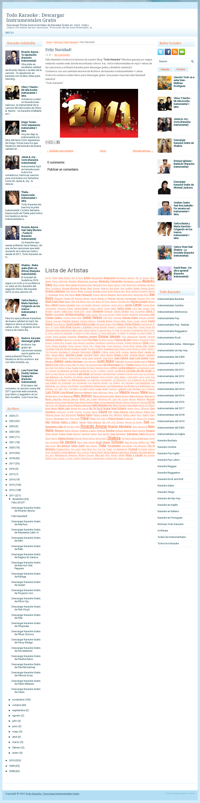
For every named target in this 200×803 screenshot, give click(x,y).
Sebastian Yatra (136, 433)
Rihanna (59, 430)
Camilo (137, 305)
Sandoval (86, 434)
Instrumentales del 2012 (171, 376)
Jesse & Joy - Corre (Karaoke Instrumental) (29, 160)
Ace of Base (77, 278)
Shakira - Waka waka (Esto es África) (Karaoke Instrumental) (30, 269)
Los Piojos (73, 386)
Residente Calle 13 (55, 426)
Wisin (122, 455)
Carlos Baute (81, 308)
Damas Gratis (130, 317)
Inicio (9, 32)
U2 (139, 449)
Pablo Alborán (121, 412)
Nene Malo (132, 405)
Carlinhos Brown (65, 308)
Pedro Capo (129, 415)
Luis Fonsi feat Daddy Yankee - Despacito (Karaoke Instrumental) (30, 376)
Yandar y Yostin (65, 458)
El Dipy (151, 330)
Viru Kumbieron (147, 452)
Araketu (135, 291)
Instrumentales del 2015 (171, 395)
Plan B (104, 418)
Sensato (78, 438)
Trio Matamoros (120, 449)
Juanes (58, 361)
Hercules (54, 352)
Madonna (78, 392)
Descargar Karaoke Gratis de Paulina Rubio (26, 657)
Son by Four (131, 442)
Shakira (114, 438)
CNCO (54, 305)
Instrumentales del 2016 (171, 401)
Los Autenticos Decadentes (99, 380)
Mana (144, 392)
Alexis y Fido (120, 285)
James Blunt (136, 352)
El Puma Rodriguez (108, 333)
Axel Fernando (84, 294)
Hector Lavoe (125, 349)
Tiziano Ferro (63, 449)
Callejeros (106, 305)
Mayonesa (103, 399)
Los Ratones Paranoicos (93, 386)
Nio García (83, 408)
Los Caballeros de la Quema (141, 380)
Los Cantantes (64, 383)
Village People (96, 452)
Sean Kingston (118, 434)
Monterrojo (135, 402)
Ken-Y (123, 365)
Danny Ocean (133, 321)
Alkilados (142, 285)
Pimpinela (59, 418)
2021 (12, 442)
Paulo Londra (101, 415)
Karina (151, 361)
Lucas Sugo (101, 389)
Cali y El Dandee (83, 305)
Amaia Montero (70, 288)
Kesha (130, 364)
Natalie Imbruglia (83, 405)
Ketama (137, 365)
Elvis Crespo (60, 336)
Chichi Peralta (121, 311)
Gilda (145, 342)
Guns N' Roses (63, 349)
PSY (110, 412)
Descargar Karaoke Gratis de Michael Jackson (184, 184)
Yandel (76, 458)
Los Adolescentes (76, 380)
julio (14, 720)
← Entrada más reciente (59, 150)
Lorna (147, 377)
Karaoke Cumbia (167, 446)
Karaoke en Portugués (170, 517)
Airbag (146, 278)
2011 (12, 495)
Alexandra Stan (85, 285)
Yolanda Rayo (98, 458)
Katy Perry (59, 364)
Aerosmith (97, 278)
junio (15, 726)
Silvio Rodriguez (139, 438)
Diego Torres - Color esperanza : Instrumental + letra (31, 126)
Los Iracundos (127, 383)
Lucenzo (113, 389)
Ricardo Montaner (120, 426)
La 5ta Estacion (127, 367)
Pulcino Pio (142, 418)
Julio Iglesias (89, 361)
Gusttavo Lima (111, 349)
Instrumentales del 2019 (171, 421)
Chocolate (58, 314)
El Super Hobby (145, 333)
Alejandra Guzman (88, 281)
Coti (152, 314)
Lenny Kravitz (106, 377)
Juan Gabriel (121, 358)
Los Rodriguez (142, 386)
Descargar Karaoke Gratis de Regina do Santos (26, 556)
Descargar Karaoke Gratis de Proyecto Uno (26, 592)
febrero (16, 747)
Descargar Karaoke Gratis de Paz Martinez (26, 649)
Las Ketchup (51, 377)
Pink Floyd (75, 418)
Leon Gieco (120, 377)
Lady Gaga (83, 373)
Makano (88, 392)
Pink (67, 418)
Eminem (72, 336)
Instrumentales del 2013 (171, 382)
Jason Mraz (57, 355)
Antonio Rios (119, 291)
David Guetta (73, 324)
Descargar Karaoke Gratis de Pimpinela (26, 625)
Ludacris (122, 389)
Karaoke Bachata (167, 440)
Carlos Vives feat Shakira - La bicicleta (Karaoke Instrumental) (184, 251)
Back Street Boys (125, 295)
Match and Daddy (88, 399)
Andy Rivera (71, 291)
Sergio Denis (101, 438)
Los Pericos (61, 386)
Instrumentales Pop (168, 318)
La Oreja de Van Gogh (139, 370)
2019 (12, 453)
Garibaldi (90, 343)
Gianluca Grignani (115, 343)
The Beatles (114, 445)
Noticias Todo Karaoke (66, 42)
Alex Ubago (71, 285)
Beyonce (141, 298)
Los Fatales (114, 383)
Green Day (100, 346)
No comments (62, 55)
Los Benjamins (120, 380)
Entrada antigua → (143, 150)
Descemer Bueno (104, 324)
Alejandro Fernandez (110, 281)
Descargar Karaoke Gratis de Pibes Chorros (26, 633)
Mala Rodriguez (100, 392)
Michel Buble (61, 402)
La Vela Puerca (57, 374)
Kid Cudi (49, 368)
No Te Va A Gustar (100, 408)
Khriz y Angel (148, 365)
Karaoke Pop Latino (169, 459)
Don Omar (65, 327)
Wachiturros (61, 455)
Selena (54, 438)
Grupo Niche (129, 346)
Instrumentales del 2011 (171, 369)
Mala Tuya (113, 392)
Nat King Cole (51, 405)
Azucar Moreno (100, 295)
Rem (153, 422)
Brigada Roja (124, 301)
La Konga (84, 370)
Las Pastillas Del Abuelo (71, 377)
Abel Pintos (64, 278)
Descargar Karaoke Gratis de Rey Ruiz (26, 523)
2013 (12, 484)
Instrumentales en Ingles (171, 434)
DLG (79, 317)
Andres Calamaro (55, 291)
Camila (128, 305)
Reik (146, 422)
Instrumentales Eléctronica (172, 311)
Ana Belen (114, 288)
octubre (16, 705)
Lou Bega (73, 389)
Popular (165, 69)
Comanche (133, 314)
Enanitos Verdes (87, 336)
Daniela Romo (104, 321)
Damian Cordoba (147, 318)
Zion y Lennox (125, 458)
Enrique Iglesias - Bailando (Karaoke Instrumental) (184, 163)
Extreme (151, 337)
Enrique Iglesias (109, 336)
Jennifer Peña (91, 355)
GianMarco (100, 343)
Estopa (142, 336)
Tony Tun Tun (99, 449)
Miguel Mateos (86, 402)
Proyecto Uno (130, 418)
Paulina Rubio (85, 414)
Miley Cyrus (100, 402)
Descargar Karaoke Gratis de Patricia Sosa (26, 674)
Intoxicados (85, 352)
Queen (151, 418)
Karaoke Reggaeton (169, 472)
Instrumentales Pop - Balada (173, 324)
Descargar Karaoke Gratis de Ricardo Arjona (26, 509)
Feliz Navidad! (19, 516)
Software (117, 442)
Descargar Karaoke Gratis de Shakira (184, 143)
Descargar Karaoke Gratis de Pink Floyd (26, 608)
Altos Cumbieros (53, 288)
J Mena (104, 352)
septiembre (18, 710)
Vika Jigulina (83, 452)
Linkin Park (132, 377)
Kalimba (119, 361)
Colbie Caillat (121, 314)
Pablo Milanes (136, 412)
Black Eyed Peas (54, 301)
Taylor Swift (78, 445)
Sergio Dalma (89, 438)
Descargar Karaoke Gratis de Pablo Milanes (26, 682)
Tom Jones (76, 449)
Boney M (100, 301)
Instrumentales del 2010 (171, 363)
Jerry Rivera (106, 355)
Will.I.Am (99, 455)
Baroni (94, 298)
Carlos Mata (110, 308)
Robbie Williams (71, 430)
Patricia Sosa (52, 415)
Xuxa (55, 458)
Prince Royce (115, 418)
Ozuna (103, 411)
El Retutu (122, 333)
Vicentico (56, 452)
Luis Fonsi (52, 392)
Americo (105, 288)
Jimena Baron (137, 355)
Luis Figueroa (148, 389)
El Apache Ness (104, 330)
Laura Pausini (91, 377)
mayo (15, 731)
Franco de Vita (123, 339)
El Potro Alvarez (90, 333)
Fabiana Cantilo (54, 339)
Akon (152, 278)
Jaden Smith (115, 352)
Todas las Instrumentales (172, 537)
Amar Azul (86, 288)
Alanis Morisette (60, 281)
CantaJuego (50, 308)
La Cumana (50, 371)
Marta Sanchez (53, 399)
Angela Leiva (100, 291)
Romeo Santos (123, 430)
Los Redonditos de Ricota (120, 386)
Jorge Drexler (75, 358)
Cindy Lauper (91, 314)
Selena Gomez (66, 438)
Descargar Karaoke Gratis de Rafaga (26, 575)
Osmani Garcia (90, 412)
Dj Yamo (55, 327)
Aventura (53, 294)
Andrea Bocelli (148, 288)
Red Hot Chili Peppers (113, 422)
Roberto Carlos (88, 430)
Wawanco (73, 455)
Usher (144, 449)
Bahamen (58, 298)
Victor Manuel (69, 452)
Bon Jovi (91, 301)
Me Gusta (123, 399)
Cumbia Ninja (69, 318)
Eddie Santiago (62, 330)
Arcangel (143, 291)
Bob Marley (81, 301)
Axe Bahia (70, 295)
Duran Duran (145, 327)
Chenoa (108, 311)
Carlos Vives (124, 308)
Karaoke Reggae (167, 466)
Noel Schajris (118, 408)
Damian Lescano (53, 321)
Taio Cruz (50, 445)
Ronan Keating (138, 430)
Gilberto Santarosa (133, 343)
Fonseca (110, 340)
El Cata (115, 330)
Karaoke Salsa (166, 485)
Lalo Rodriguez (109, 374)
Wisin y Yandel (134, 455)
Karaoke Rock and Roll (170, 479)
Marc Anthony (82, 396)
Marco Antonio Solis (103, 396)
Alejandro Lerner (132, 281)
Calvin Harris (117, 305)
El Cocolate (125, 330)
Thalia (102, 445)
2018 (12, 458)
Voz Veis (49, 455)
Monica (126, 402)
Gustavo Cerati (79, 349)
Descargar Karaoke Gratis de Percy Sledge (26, 641)
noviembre (18, 699)
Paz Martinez (115, 415)
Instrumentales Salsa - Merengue (176, 344)
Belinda (112, 298)
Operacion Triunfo (64, 412)
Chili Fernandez (137, 311)
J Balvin (95, 352)
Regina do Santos (133, 422)
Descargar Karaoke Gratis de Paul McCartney (26, 666)
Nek (110, 405)
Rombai (110, 430)
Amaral (96, 288)
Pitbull (84, 418)
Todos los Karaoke (168, 543)
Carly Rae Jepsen (140, 308)
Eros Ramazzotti (130, 337)
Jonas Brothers (60, 358)
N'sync (144, 402)
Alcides (73, 281)
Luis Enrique (134, 389)
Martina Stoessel (71, 399)
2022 (12, 437)
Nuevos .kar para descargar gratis (30, 340)
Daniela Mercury (88, 321)
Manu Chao (57, 396)
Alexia (110, 285)
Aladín (48, 281)
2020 (12, 447)
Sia (123, 438)
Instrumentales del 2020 (171, 427)
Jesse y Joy (121, 354)
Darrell (144, 321)
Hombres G (64, 352)
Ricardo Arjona (93, 426)
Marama (68, 396)
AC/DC (48, 278)
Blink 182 (70, 301)
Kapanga (129, 361)
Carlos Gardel (96, 308)
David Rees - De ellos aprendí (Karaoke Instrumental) (182, 272)
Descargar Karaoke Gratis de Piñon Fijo (26, 600)
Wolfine (48, 458)
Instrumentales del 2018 (171, 414)
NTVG (151, 402)
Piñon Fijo (95, 418)
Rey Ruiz (71, 427)
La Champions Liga (145, 368)
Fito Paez (93, 339)
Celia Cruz (67, 311)
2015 (12, 474)
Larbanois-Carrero (125, 374)
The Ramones (139, 446)
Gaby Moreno (79, 343)
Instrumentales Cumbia (170, 305)
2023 (12, 431)
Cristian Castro (53, 317)
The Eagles (127, 446)
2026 (12, 415)
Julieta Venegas (73, 361)
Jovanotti (98, 358)
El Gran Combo (52, 333)
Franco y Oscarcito (140, 340)
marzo (16, 742)
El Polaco (77, 333)
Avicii (61, 295)
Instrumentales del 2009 (171, 356)
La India (74, 370)
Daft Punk (108, 318)
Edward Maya (90, 330)
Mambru (135, 392)
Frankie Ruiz (58, 343)
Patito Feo (149, 412)
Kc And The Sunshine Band (90, 365)
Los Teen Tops (61, 389)
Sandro (94, 434)
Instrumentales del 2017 (171, 408)
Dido (114, 324)
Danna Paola (120, 321)
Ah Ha (139, 278)
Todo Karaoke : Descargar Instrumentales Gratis (35, 17)
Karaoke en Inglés (168, 504)
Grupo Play (141, 346)
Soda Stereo (103, 442)
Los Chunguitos (79, 383)
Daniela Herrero (70, 321)
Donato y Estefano (82, 327)
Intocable (75, 352)
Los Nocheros (142, 383)
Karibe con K (140, 361)
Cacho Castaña (67, 305)
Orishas (78, 412)
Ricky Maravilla (140, 427)
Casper (57, 311)
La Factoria (63, 370)
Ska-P (79, 442)
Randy (82, 422)
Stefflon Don (144, 442)
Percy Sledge (143, 415)
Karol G (49, 364)
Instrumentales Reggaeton (172, 331)
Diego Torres (124, 324)
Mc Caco (113, 399)
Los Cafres (51, 383)
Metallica (141, 399)
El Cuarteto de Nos (139, 330)
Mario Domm (122, 396)
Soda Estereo (89, 442)
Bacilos (112, 294)
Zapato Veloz (111, 458)
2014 (12, 479)
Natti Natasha (100, 405)
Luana (91, 389)
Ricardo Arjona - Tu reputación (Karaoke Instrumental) (30, 56)
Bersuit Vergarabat (127, 298)
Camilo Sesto (149, 305)
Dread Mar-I (132, 327)
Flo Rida (102, 340)
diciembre (18, 499)
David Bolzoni (59, 324)
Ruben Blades (51, 434)
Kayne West (71, 365)
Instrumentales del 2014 (171, 389)
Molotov (119, 402)
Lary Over (138, 374)
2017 (12, 463)
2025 (12, 421)
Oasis (137, 408)
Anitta (110, 291)
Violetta (134, 452)
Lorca (141, 377)
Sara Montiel (104, 434)
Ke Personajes (112, 364)
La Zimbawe (71, 374)
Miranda (110, 402)
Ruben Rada (65, 434)
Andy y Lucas (85, 291)
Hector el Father (139, 349)
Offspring (145, 408)
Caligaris (96, 305)
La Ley (93, 371)
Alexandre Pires (100, 285)
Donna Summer (100, 327)
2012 (12, 490)
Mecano (132, 399)
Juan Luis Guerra (138, 358)
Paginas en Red (186, 793)
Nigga (74, 408)
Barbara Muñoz (82, 298)
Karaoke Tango (166, 491)
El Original (66, 333)
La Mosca (120, 370)
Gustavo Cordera (95, 349)
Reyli (78, 427)
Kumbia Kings (102, 368)
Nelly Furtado (120, 405)
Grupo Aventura (114, 346)
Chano (88, 311)
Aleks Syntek (59, 285)
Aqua (128, 291)
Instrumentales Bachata (171, 298)
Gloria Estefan (59, 346)
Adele (87, 277)
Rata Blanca (94, 422)
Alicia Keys (132, 285)
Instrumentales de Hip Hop (173, 350)
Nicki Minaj (51, 408)
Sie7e (128, 438)
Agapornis (109, 277)
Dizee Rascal (146, 324)
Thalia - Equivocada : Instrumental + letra (29, 196)
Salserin (77, 434)
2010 (12, 760)
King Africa (59, 368)
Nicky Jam (64, 408)
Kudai (75, 368)
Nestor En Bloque (147, 405)
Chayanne (97, 311)
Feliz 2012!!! (18, 502)
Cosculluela (144, 314)
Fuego (68, 343)
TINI (152, 442)
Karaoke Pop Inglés (168, 453)
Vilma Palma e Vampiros (116, 452)
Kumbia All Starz (87, 368)
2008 (12, 771)
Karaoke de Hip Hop (169, 498)
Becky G (102, 298)
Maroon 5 (150, 396)
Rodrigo (101, 430)
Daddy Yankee (92, 317)
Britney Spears (139, 301)
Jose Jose (87, 358)
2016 (12, 468)
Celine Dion (79, 311)
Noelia (130, 408)
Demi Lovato (88, 324)
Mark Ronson (137, 396)
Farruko (77, 340)
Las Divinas (149, 374)
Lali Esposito (96, 374)
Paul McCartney (68, 415)
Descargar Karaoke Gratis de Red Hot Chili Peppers (26, 565)
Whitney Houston (86, 455)
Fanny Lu (68, 339)
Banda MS (69, 298)
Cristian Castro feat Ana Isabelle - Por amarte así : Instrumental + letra (184, 208)
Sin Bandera (68, 442)
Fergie (84, 340)
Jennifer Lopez (74, 354)
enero (15, 752)
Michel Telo (73, 402)
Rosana (150, 430)
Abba (55, 278)
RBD (47, 422)
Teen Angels (91, 446)
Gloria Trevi (88, 346)
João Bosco (108, 358)
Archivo (181, 69)
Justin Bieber (105, 361)
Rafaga (55, 422)
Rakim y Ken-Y (69, 422)
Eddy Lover (77, 330)
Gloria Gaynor (74, 346)
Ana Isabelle (126, 288)
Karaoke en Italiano (168, 511)
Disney (136, 324)
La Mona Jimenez (105, 371)
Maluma (124, 392)
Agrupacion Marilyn (125, 278)
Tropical (132, 449)
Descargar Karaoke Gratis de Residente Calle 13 (26, 531)
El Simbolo (132, 333)
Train (109, 449)
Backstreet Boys (140, 295)
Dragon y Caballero (117, 327)
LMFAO (113, 368)
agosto (16, 715)
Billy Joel (150, 298)
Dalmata (117, 318)
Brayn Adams (110, 301)
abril (14, 736)
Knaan (68, 368)
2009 (12, 765)
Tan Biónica (63, 445)
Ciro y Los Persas (106, 314)
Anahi (136, 288)
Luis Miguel (66, 392)
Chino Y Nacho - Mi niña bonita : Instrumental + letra (30, 91)
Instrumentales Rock (169, 337)
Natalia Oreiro (66, 405)
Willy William (111, 455)
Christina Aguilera (75, 314)
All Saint (151, 285)
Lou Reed (83, 389)
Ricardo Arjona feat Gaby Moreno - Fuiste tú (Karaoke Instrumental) (31, 233)
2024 (12, 426)
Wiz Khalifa (149, 455)
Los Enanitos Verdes (98, 383)
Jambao (125, 352)
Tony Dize (86, 449)
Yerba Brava (86, 458)
